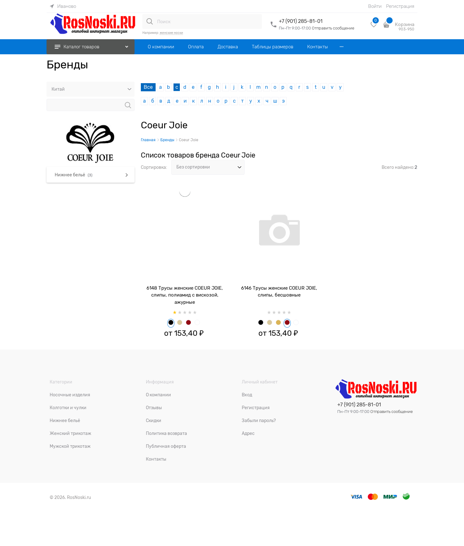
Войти (375, 6)
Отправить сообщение (333, 28)
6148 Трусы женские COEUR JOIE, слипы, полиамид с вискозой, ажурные (184, 295)
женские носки (171, 33)
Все (148, 87)
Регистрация (400, 6)
